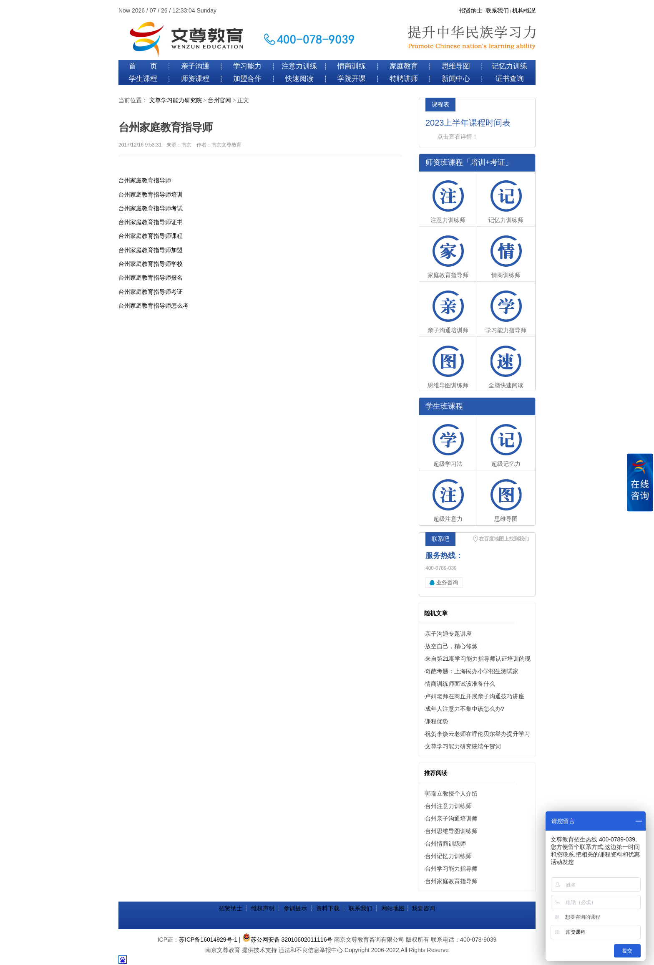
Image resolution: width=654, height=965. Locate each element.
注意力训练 (299, 66)
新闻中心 (456, 79)
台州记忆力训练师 (448, 856)
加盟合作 (247, 79)
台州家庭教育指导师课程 (150, 235)
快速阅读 (299, 79)
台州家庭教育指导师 (144, 180)
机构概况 (524, 11)
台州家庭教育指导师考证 (150, 291)
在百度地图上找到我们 (504, 539)
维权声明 (262, 908)
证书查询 (510, 79)
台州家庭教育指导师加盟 (150, 250)
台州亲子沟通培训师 (451, 818)
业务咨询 (447, 582)
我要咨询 (423, 908)
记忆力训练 (509, 66)
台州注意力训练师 (448, 806)
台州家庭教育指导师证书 (150, 222)
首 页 (143, 66)
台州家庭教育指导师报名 (150, 277)
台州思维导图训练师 (451, 831)
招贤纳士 (471, 11)
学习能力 (247, 66)
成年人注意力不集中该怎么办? (464, 708)
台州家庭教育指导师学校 (150, 263)
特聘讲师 (404, 79)
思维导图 (456, 66)
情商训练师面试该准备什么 (460, 683)
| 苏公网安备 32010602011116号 (285, 939)
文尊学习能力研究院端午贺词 (463, 746)
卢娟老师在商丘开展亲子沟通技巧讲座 (474, 696)
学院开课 (351, 79)
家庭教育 (404, 66)
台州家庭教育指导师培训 (150, 194)
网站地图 (393, 908)
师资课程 (195, 79)
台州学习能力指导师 (451, 868)
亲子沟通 (195, 66)
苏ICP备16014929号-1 (208, 939)
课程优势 (436, 721)
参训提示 (295, 908)
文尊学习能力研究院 (175, 100)
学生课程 (143, 79)
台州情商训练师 (445, 843)
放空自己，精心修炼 (451, 646)
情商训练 (351, 66)
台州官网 (219, 100)
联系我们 (497, 11)
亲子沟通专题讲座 (448, 633)
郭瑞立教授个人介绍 (451, 793)
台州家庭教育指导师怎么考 (153, 305)
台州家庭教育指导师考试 (150, 208)
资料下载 (328, 908)
